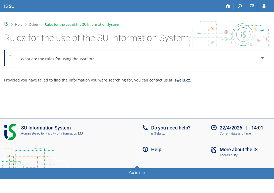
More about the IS (239, 149)
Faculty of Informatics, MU (64, 133)
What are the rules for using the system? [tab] (54, 58)
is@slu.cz (181, 80)
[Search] (240, 6)
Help (18, 24)
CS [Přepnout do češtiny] (251, 6)
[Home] (228, 6)
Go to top (137, 172)
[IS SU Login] (264, 6)
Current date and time (235, 133)
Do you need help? (171, 128)
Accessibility (229, 155)
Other (33, 24)
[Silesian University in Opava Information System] (9, 6)
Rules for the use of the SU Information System (82, 24)
